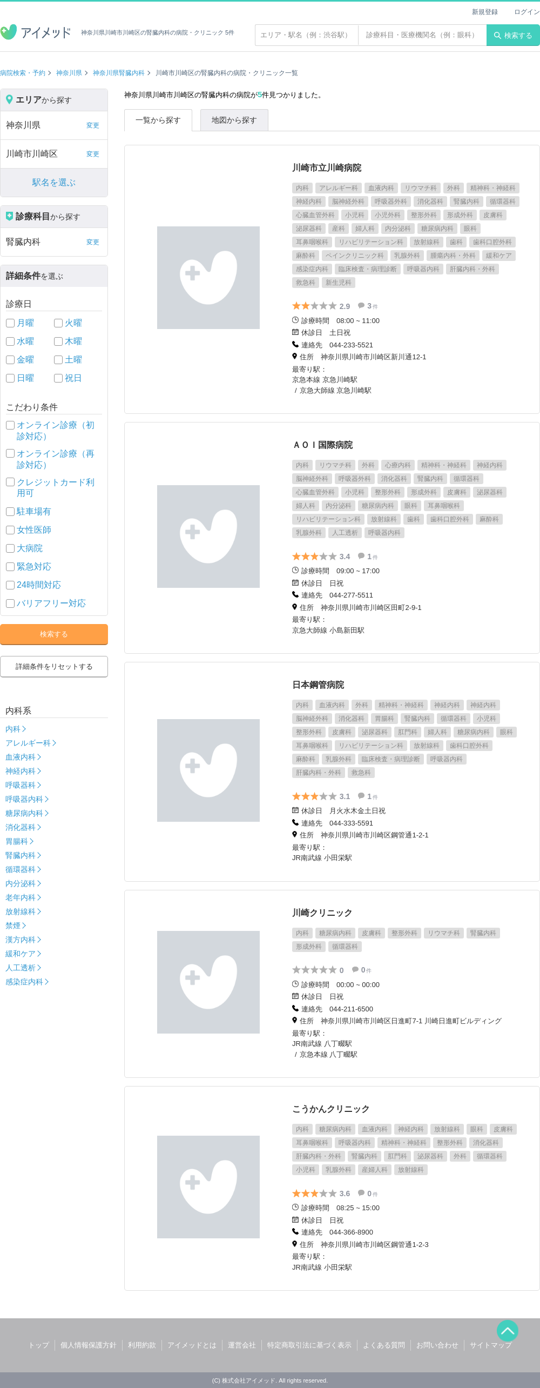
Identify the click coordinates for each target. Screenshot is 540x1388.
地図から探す (234, 120)
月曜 (25, 322)
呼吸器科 (20, 785)
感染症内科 (24, 981)
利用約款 (142, 1345)
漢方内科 (20, 939)
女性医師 (34, 529)
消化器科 (20, 827)
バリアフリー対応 (51, 603)
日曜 (25, 378)
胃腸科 (16, 841)
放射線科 (20, 911)
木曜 (73, 341)
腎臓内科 (20, 855)
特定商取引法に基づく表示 (309, 1345)
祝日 (73, 378)
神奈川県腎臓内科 (119, 73)
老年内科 (20, 897)
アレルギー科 (28, 743)
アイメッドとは (192, 1345)
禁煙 (13, 925)
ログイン (527, 12)
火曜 (73, 322)
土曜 (73, 359)
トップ (38, 1345)
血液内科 (20, 757)
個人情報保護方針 (88, 1345)
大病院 (30, 548)
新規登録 (485, 12)
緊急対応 (34, 566)
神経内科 (20, 771)
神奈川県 (69, 73)
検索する (513, 35)
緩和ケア (20, 953)
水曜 (25, 341)
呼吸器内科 (24, 799)
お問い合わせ (437, 1345)
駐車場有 (34, 511)
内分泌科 (20, 883)
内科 (13, 729)
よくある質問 (384, 1345)
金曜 (25, 359)
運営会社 (242, 1345)
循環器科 (20, 869)
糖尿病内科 (24, 813)
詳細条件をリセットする (54, 666)
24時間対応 (39, 584)
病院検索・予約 (22, 73)
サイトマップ (491, 1345)
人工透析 (20, 967)
